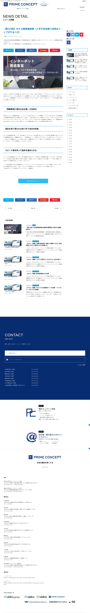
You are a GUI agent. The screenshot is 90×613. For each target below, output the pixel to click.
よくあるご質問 (81, 364)
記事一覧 (33, 208)
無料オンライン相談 (23, 9)
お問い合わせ (61, 9)
